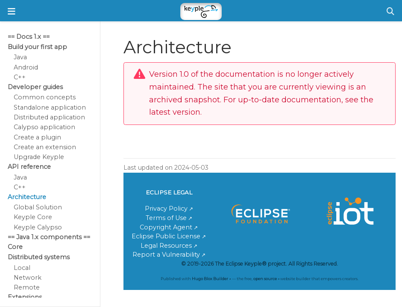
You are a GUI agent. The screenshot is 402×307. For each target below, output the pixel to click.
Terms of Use (166, 218)
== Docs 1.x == (29, 37)
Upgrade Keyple (39, 157)
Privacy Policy (166, 208)
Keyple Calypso (38, 227)
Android (26, 67)
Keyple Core (33, 217)
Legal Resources (166, 245)
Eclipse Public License (166, 236)
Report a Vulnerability (166, 254)
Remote (27, 287)
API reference (29, 167)
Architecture (27, 197)
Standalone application (50, 107)
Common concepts (45, 97)
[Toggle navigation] (11, 11)
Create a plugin (37, 137)
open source (265, 278)
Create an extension (45, 147)
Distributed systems (39, 257)
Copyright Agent (166, 227)
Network (27, 277)
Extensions (25, 297)
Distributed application (49, 117)
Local (22, 268)
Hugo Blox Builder (210, 278)
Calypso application (44, 127)
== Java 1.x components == (49, 237)
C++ (20, 77)
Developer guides (35, 87)
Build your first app (37, 47)
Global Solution (38, 207)
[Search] (390, 11)
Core (15, 247)
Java (20, 57)
